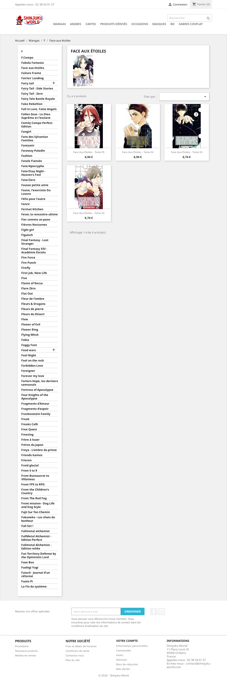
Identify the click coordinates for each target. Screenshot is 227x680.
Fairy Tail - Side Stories (37, 88)
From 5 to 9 (29, 470)
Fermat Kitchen (32, 209)
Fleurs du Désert (33, 314)
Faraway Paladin (33, 151)
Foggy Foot (29, 345)
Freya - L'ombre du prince (39, 450)
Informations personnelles (132, 646)
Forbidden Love (32, 366)
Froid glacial (30, 465)
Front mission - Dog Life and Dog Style (38, 505)
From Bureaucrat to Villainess (35, 477)
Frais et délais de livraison (81, 646)
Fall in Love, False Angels (39, 109)
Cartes (90, 24)
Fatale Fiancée (31, 161)
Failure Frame (31, 73)
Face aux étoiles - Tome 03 (186, 152)
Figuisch (27, 235)
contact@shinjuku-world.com (189, 665)
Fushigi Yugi (29, 567)
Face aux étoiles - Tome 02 (88, 213)
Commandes (123, 650)
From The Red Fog (34, 498)
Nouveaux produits (26, 650)
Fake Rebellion (31, 104)
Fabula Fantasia (32, 63)
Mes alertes (123, 669)
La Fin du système (34, 586)
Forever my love (32, 376)
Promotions (22, 646)
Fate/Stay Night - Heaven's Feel (33, 173)
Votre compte (127, 641)
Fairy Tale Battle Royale (38, 99)
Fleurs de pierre (32, 309)
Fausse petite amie (34, 185)
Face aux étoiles (32, 68)
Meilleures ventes (25, 655)
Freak (25, 419)
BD (172, 24)
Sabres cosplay (191, 24)
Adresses (121, 659)
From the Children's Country (35, 491)
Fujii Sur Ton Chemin (35, 512)
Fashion (26, 156)
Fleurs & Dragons (33, 304)
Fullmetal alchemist (35, 531)
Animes (75, 24)
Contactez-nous (75, 655)
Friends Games (31, 455)
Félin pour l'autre (33, 199)
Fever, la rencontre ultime (39, 214)
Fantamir (27, 145)
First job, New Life (34, 273)
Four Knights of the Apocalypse (34, 396)
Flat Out (27, 293)
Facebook (153, 611)
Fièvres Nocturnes (34, 225)
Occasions (139, 24)
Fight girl (27, 230)
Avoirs (119, 655)
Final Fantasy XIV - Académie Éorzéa (34, 250)
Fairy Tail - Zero (32, 94)
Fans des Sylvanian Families (34, 138)
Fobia (25, 340)
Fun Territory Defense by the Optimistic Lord (38, 555)
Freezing (27, 434)
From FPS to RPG (33, 484)
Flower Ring (29, 329)
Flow (24, 319)
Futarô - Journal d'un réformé (35, 574)
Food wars (28, 350)
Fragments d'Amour (35, 404)
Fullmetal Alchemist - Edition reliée (36, 546)
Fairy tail (27, 83)
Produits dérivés (113, 24)
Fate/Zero (28, 180)
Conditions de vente (77, 650)
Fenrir (25, 204)
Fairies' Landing (32, 78)
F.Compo (27, 57)
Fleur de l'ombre (32, 299)
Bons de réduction (127, 664)
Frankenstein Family (35, 414)
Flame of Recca (32, 283)
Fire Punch (28, 263)
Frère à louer (30, 440)
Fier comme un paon (35, 219)
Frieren (26, 460)
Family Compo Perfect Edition (36, 124)
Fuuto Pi (27, 581)
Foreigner (28, 371)
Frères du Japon (32, 445)
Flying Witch (29, 335)
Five (24, 278)
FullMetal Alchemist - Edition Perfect (36, 538)
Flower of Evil (30, 324)
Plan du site (73, 660)
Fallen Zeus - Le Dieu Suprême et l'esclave (36, 116)
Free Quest (29, 429)
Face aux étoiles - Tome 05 (88, 152)
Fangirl (26, 132)
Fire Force (28, 257)
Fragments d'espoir (35, 409)
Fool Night (28, 355)
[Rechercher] (189, 18)
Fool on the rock (32, 360)
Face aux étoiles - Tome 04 (137, 152)
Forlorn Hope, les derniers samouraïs (39, 383)
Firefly (25, 268)
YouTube (161, 611)
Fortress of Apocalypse (37, 390)
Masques (159, 24)
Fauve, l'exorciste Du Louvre (36, 192)
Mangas (59, 24)
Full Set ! (27, 526)
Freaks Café (29, 424)
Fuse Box (27, 562)
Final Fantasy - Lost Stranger (34, 242)
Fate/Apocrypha (32, 166)
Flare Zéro (28, 288)
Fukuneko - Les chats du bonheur (38, 519)
